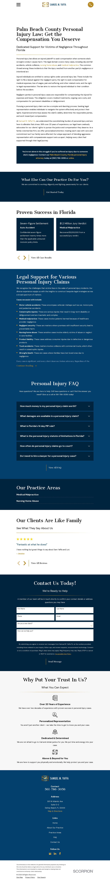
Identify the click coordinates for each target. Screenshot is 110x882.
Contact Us (55, 842)
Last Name (60, 609)
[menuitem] (19, 877)
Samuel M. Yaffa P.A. (27, 121)
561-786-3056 (55, 789)
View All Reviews (39, 563)
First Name (21, 609)
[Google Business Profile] (50, 853)
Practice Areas (55, 832)
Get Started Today (55, 192)
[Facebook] (60, 853)
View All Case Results (41, 258)
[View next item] (25, 258)
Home (55, 823)
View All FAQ (55, 468)
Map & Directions (55, 811)
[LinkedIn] (55, 853)
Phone (20, 616)
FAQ (55, 837)
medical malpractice (70, 65)
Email (58, 616)
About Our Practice (55, 828)
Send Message (55, 661)
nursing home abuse (48, 65)
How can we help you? (25, 631)
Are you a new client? (25, 623)
